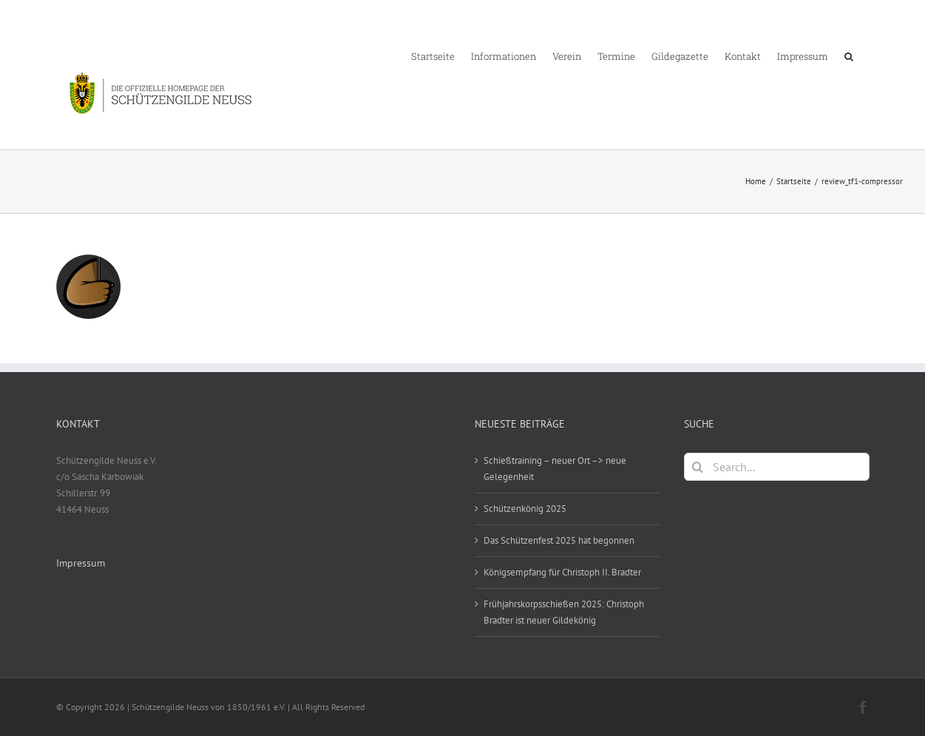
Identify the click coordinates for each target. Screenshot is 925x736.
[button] (848, 55)
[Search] (698, 467)
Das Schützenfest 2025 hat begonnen (559, 540)
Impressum (80, 563)
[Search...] (777, 467)
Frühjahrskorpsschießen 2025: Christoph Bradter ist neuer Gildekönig (564, 612)
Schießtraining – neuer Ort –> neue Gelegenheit (555, 468)
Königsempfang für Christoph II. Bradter (562, 572)
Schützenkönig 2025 (525, 508)
